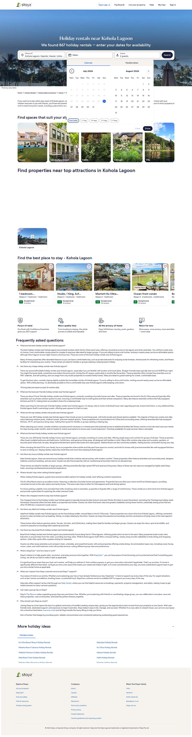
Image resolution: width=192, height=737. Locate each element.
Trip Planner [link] (31, 594)
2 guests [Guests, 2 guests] (124, 56)
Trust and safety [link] (21, 697)
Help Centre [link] (66, 583)
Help (152, 5)
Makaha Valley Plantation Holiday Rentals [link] (35, 662)
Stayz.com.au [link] (131, 705)
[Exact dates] (73, 120)
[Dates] (90, 55)
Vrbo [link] (128, 688)
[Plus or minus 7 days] (114, 120)
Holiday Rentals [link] (30, 93)
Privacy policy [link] (76, 710)
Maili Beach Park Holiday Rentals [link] (32, 657)
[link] (51, 266)
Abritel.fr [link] (129, 693)
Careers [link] (74, 693)
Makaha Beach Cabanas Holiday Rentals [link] (35, 647)
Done (147, 128)
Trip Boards (119, 5)
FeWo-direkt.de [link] (132, 697)
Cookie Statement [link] (77, 714)
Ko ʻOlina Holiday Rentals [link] (107, 647)
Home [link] (20, 93)
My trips (162, 5)
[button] (82, 84)
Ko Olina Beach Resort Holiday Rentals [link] (34, 642)
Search (167, 55)
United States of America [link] (47, 93)
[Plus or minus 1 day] (84, 120)
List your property (137, 5)
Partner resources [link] (22, 701)
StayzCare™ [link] (98, 555)
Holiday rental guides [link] (23, 705)
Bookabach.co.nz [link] (132, 701)
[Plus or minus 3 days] (104, 120)
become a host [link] (49, 610)
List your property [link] (22, 688)
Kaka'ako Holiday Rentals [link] (107, 662)
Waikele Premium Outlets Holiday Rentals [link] (36, 652)
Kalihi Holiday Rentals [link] (105, 657)
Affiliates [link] (74, 697)
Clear (137, 128)
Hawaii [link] (61, 93)
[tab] (88, 63)
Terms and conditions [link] (79, 705)
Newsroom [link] (75, 701)
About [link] (73, 688)
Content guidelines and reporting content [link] (86, 718)
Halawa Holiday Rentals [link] (106, 652)
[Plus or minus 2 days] (94, 120)
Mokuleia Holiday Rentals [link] (107, 642)
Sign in (173, 5)
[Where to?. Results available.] (42, 55)
